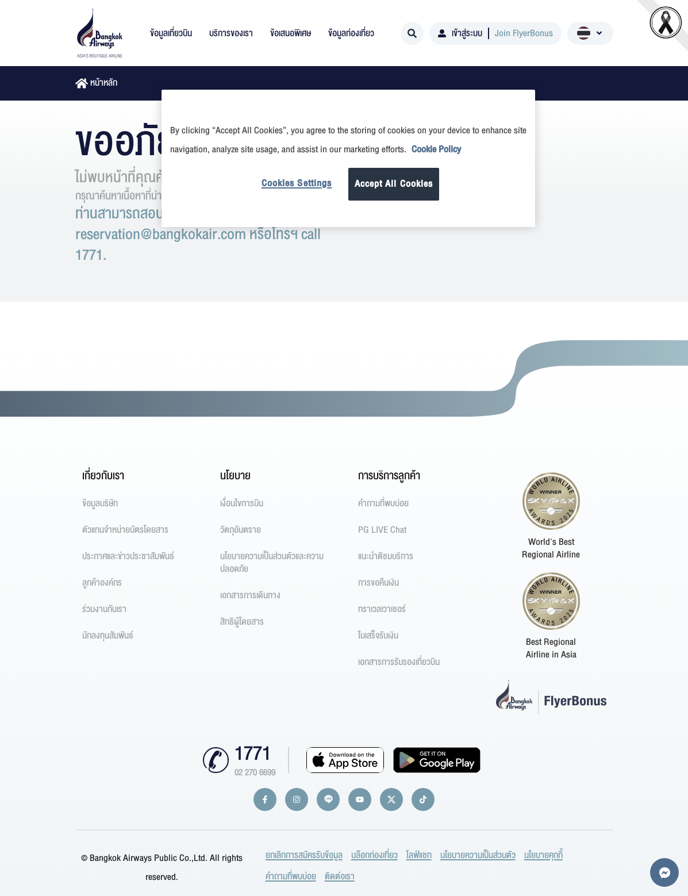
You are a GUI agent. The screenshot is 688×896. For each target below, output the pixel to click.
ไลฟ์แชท (419, 855)
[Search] (412, 33)
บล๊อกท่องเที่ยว (374, 855)
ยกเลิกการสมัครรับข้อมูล (304, 855)
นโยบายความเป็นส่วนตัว (478, 855)
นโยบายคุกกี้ (543, 855)
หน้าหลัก (103, 83)
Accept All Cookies (394, 184)
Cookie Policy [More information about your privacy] (436, 149)
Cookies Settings (297, 183)
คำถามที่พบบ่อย (291, 876)
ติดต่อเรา (340, 876)
